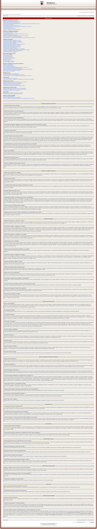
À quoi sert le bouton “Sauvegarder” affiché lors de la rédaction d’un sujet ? (16, 49)
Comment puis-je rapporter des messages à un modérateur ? (14, 48)
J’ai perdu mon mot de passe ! (8, 24)
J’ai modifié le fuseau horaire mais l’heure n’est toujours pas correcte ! (15, 33)
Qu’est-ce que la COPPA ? (8, 27)
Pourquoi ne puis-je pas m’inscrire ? (9, 28)
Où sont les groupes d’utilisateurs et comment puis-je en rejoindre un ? (15, 67)
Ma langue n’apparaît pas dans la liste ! (10, 34)
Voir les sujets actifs (17, 14)
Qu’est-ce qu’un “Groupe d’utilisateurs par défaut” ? (12, 70)
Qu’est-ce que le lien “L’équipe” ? (9, 71)
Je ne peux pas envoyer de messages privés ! (11, 73)
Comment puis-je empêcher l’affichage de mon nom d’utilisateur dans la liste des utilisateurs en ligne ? (21, 23)
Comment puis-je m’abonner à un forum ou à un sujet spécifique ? (15, 89)
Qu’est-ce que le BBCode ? (8, 54)
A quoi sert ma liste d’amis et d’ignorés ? (10, 78)
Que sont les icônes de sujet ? (8, 61)
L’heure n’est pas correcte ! (8, 32)
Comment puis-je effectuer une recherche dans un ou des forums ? (15, 81)
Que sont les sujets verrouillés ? (9, 60)
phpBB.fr (55, 524)
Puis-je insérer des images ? (8, 57)
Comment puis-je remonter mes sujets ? (10, 51)
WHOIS (4, 512)
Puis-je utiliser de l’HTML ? (8, 55)
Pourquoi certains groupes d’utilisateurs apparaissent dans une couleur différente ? (18, 69)
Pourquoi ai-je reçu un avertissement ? (10, 47)
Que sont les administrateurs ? (8, 64)
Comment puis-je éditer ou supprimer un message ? (12, 41)
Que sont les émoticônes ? (8, 56)
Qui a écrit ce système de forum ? (9, 96)
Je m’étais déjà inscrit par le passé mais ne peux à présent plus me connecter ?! (17, 26)
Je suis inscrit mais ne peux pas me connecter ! (11, 25)
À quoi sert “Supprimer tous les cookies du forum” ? (12, 29)
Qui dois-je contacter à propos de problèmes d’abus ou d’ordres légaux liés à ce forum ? (19, 98)
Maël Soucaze (49, 524)
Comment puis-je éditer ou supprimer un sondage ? (12, 45)
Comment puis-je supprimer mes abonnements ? (12, 90)
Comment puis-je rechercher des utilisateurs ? (11, 84)
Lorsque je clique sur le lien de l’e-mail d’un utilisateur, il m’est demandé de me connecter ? (19, 37)
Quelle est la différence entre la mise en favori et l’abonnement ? (14, 88)
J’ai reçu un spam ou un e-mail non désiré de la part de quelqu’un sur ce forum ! (17, 75)
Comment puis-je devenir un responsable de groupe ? (12, 68)
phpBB (44, 523)
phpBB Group (42, 498)
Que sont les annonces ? (7, 59)
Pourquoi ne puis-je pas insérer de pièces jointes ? (12, 46)
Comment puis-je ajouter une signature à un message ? (13, 42)
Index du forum (5, 15)
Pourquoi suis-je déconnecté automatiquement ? (11, 22)
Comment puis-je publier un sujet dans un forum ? (12, 40)
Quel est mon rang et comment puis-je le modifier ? (12, 36)
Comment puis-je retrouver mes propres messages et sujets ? (14, 85)
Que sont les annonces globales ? (9, 58)
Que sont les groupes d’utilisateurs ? (9, 66)
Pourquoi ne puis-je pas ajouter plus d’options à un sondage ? (14, 44)
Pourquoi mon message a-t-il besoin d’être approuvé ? (13, 50)
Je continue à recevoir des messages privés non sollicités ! (13, 74)
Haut (4, 115)
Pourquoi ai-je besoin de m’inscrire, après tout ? (11, 21)
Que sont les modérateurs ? (8, 65)
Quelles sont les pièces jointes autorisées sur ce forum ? (13, 92)
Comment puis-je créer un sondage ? (9, 43)
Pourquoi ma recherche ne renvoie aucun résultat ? (12, 82)
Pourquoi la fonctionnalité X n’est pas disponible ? (12, 97)
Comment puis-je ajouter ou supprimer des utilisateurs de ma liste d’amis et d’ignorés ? (18, 79)
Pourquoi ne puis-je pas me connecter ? (10, 20)
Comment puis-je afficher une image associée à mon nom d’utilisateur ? (16, 35)
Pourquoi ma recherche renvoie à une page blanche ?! (13, 83)
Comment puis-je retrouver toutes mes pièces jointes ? (13, 93)
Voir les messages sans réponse (8, 14)
